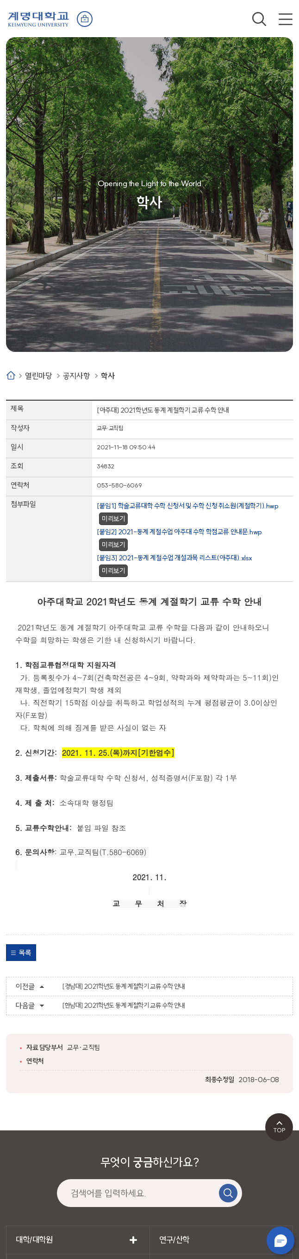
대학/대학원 (34, 1239)
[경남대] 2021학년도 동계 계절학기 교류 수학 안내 (123, 986)
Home (11, 375)
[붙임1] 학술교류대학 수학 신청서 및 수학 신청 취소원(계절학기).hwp (188, 505)
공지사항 (76, 376)
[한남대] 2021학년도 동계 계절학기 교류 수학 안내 (123, 1005)
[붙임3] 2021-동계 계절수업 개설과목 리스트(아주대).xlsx (174, 557)
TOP (279, 1130)
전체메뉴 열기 (285, 19)
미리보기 (113, 518)
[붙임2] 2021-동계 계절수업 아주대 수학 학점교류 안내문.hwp (179, 531)
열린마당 (38, 376)
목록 (25, 952)
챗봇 (280, 1240)
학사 (107, 376)
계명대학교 (38, 18)
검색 (259, 19)
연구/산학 (174, 1239)
